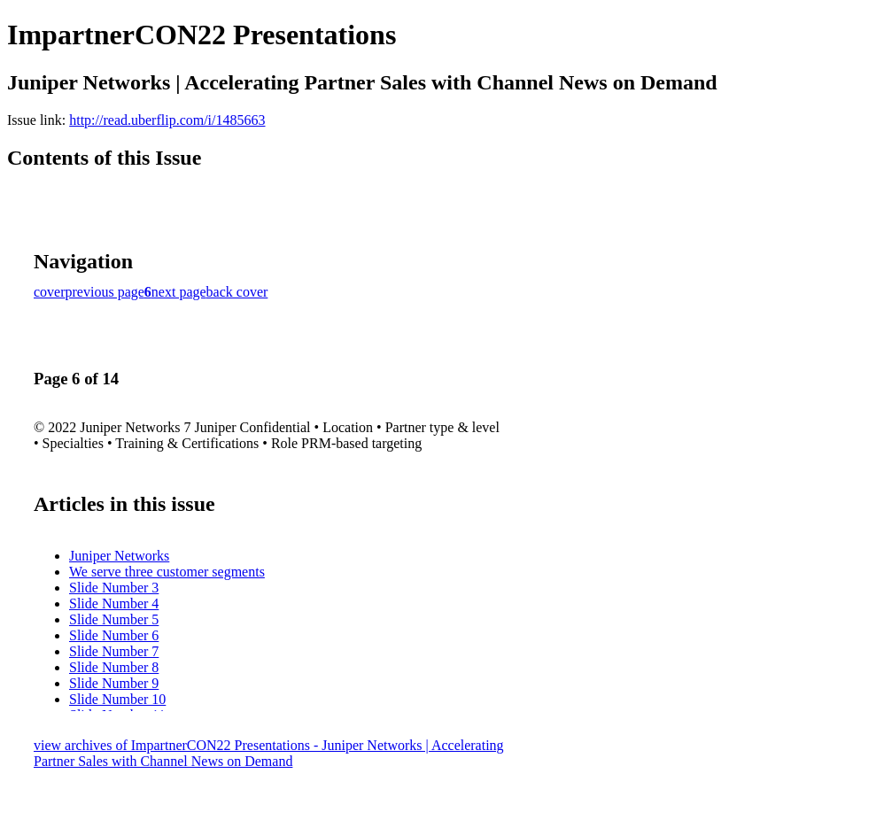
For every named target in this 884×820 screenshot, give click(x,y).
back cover (237, 291)
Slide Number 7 (114, 651)
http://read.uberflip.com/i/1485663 (167, 120)
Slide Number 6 (114, 635)
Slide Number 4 (114, 603)
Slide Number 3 (114, 587)
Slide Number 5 (114, 619)
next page (178, 291)
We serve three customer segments (167, 571)
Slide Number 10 (117, 699)
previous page (105, 291)
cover (50, 291)
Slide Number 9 (114, 683)
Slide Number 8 (114, 667)
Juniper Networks (119, 555)
